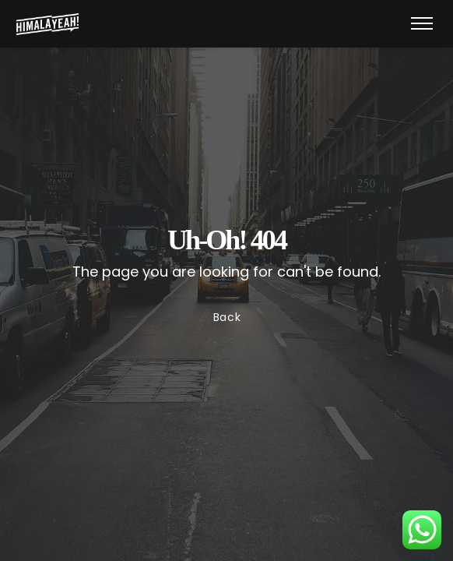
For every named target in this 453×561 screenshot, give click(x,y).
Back (226, 317)
